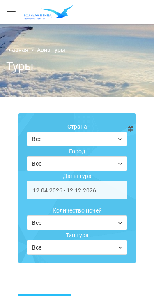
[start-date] (77, 190)
